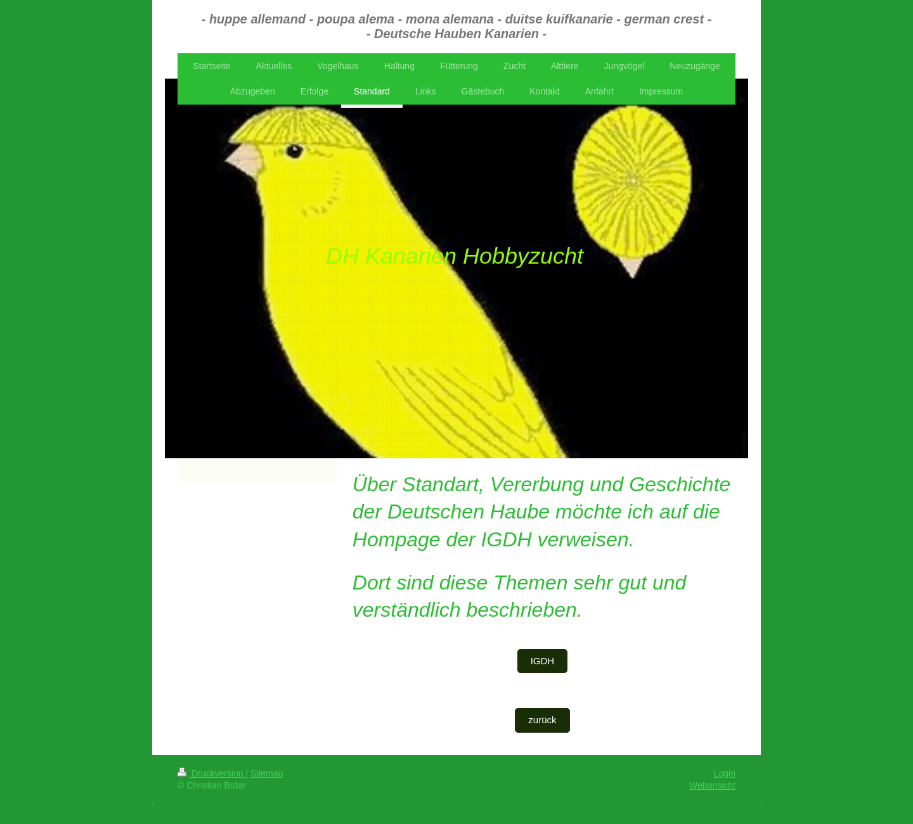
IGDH (543, 660)
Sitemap (266, 773)
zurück (542, 719)
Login (724, 773)
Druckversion (211, 773)
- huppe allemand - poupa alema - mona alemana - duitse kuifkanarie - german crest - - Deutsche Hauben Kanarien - (457, 26)
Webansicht (712, 785)
